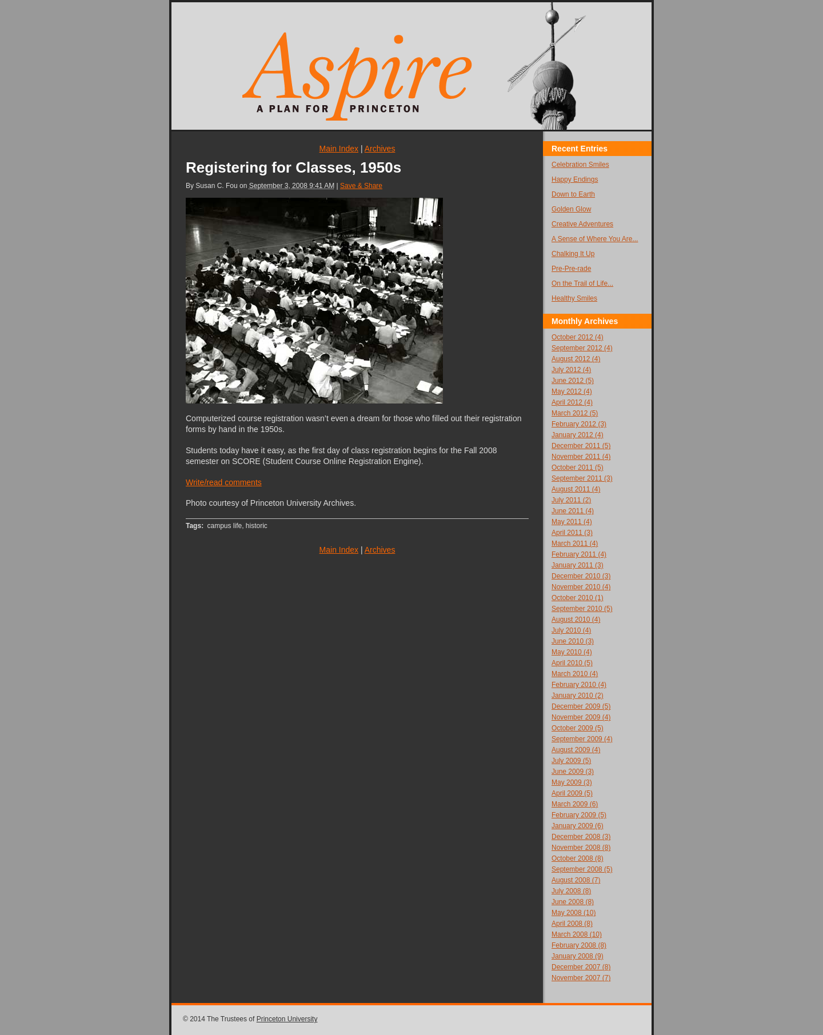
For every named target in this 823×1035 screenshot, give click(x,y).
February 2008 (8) (579, 945)
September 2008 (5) (582, 869)
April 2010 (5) (572, 663)
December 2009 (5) (581, 706)
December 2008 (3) (581, 837)
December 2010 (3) (581, 576)
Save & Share (361, 186)
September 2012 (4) (582, 348)
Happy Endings (575, 179)
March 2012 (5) (575, 413)
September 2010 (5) (582, 609)
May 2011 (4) (572, 522)
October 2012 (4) (578, 337)
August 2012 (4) (576, 359)
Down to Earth (573, 194)
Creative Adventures (582, 224)
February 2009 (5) (579, 815)
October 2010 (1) (578, 598)
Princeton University (287, 1019)
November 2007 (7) (581, 978)
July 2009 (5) (571, 761)
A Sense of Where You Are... (595, 239)
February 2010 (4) (579, 685)
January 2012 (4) (578, 435)
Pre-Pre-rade (571, 269)
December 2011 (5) (581, 446)
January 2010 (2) (578, 696)
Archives (380, 148)
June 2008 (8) (573, 902)
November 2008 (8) (581, 848)
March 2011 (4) (575, 544)
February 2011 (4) (579, 554)
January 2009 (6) (578, 826)
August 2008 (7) (576, 880)
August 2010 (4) (576, 620)
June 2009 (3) (573, 772)
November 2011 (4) (581, 457)
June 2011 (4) (573, 511)
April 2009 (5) (572, 793)
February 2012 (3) (579, 424)
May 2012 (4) (572, 391)
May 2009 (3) (572, 782)
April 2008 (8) (572, 924)
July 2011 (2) (571, 500)
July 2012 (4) (571, 370)
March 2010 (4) (575, 674)
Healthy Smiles (574, 298)
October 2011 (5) (578, 467)
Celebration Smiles (580, 165)
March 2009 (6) (575, 804)
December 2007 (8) (581, 967)
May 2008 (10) (574, 913)
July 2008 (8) (571, 891)
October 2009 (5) (578, 728)
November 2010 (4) (581, 587)
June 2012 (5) (573, 381)
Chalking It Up (573, 254)
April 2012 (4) (572, 402)
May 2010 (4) (572, 652)
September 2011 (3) (582, 478)
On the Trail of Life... (582, 283)
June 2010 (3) (573, 641)
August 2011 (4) (576, 489)
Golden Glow (571, 209)
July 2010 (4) (571, 630)
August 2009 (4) (576, 750)
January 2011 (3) (578, 565)
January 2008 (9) (578, 956)
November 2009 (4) (581, 717)
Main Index (338, 148)
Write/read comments (224, 482)
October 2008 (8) (578, 858)
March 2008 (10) (577, 934)
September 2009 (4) (582, 739)
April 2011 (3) (572, 533)
